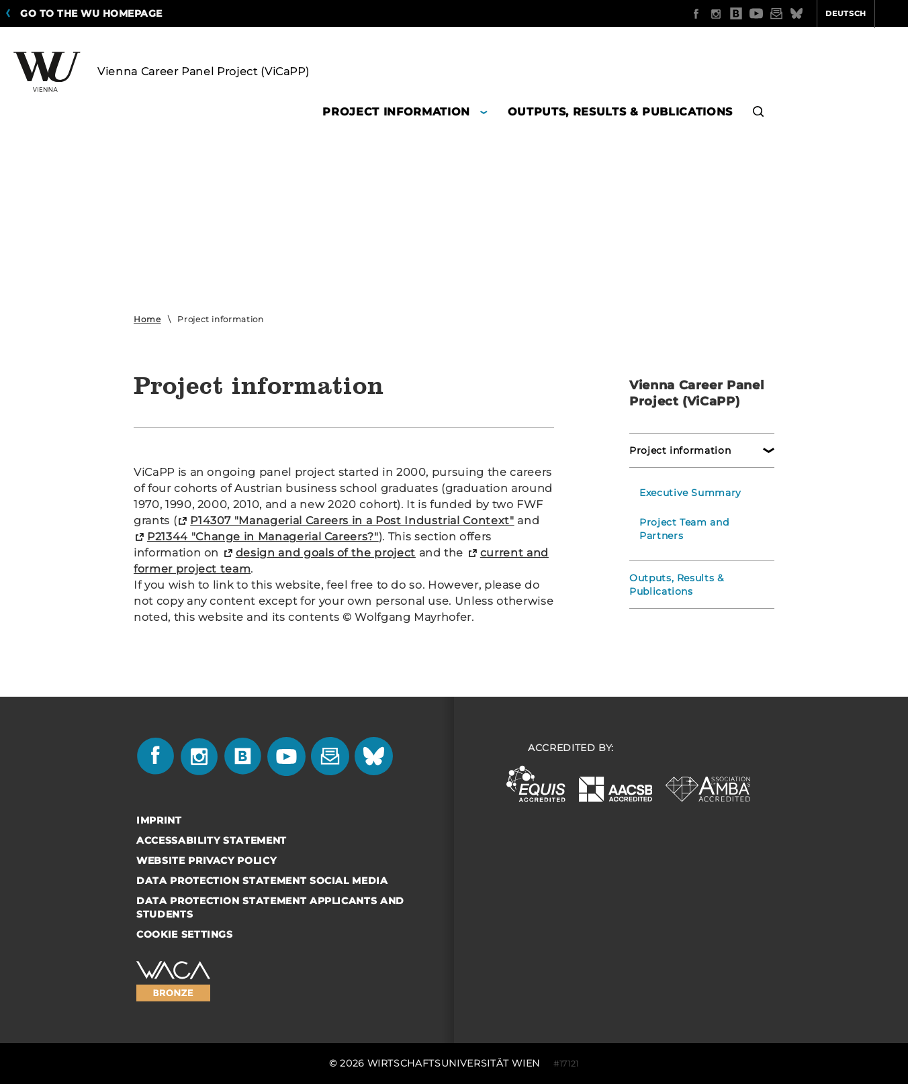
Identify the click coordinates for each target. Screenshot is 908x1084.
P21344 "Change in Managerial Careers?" (263, 536)
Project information (680, 450)
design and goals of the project (326, 552)
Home (147, 319)
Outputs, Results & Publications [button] (620, 111)
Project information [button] (395, 111)
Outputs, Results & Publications (676, 584)
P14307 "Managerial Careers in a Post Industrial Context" (352, 520)
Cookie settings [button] (184, 934)
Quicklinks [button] (865, 13)
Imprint (159, 820)
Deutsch (793, 13)
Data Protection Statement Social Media (262, 881)
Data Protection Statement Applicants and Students (270, 907)
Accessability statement (211, 840)
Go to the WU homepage (91, 13)
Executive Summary (690, 493)
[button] (758, 114)
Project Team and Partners (684, 529)
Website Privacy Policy (206, 860)
